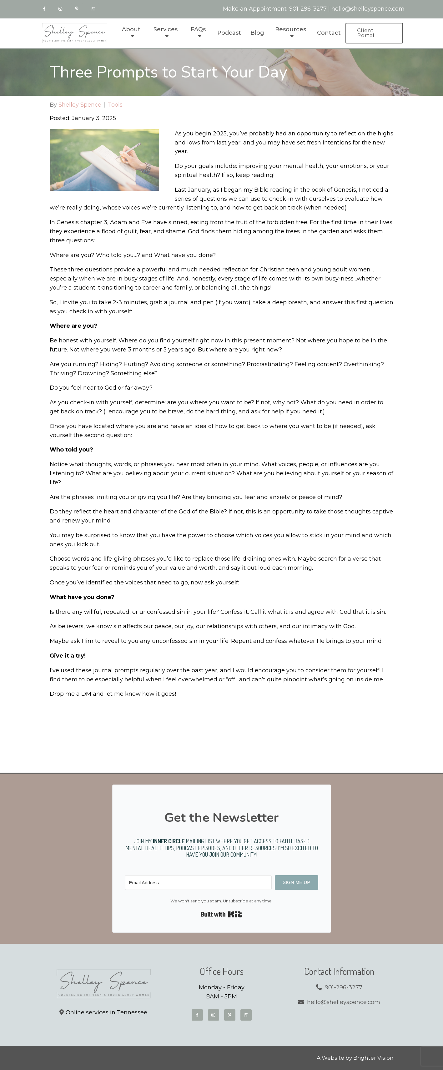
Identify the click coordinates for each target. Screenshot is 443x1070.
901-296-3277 (308, 8)
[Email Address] (198, 882)
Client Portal (366, 33)
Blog (257, 33)
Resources (290, 29)
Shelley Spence (79, 105)
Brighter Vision (373, 1058)
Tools (115, 105)
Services (166, 29)
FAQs (198, 29)
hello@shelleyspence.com (368, 8)
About (131, 29)
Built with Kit (221, 914)
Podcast (229, 33)
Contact (329, 33)
